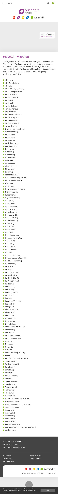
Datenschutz (7, 458)
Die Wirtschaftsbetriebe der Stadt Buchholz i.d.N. (38, 473)
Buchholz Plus (53, 8)
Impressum (7, 455)
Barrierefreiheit (35, 455)
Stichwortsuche (8, 461)
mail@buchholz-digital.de (15, 447)
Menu (7, 3)
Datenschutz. (7, 492)
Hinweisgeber (35, 458)
